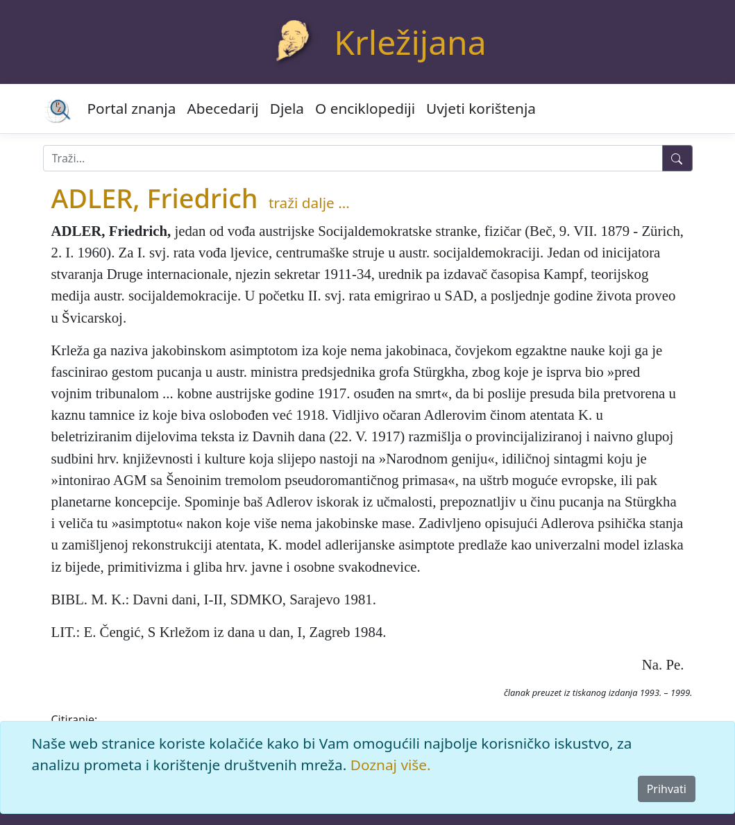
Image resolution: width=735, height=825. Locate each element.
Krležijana (410, 42)
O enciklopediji (365, 108)
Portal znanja (131, 108)
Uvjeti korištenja (481, 108)
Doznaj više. (390, 764)
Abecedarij (222, 108)
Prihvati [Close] (666, 789)
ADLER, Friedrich (154, 198)
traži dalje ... (309, 202)
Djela (287, 108)
